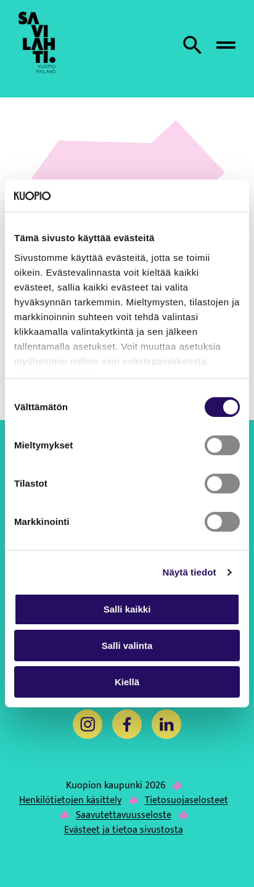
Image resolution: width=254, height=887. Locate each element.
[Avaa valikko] (225, 45)
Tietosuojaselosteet (186, 800)
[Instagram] (87, 724)
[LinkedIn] (166, 724)
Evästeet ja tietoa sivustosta (123, 830)
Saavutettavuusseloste (123, 815)
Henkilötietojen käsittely (70, 800)
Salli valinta (127, 645)
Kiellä (127, 682)
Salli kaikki (127, 609)
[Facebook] (127, 724)
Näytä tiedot (189, 572)
